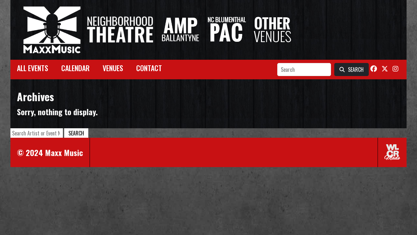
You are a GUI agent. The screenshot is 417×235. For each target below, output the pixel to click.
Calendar (75, 68)
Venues (113, 68)
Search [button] (76, 133)
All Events (32, 68)
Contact (149, 68)
